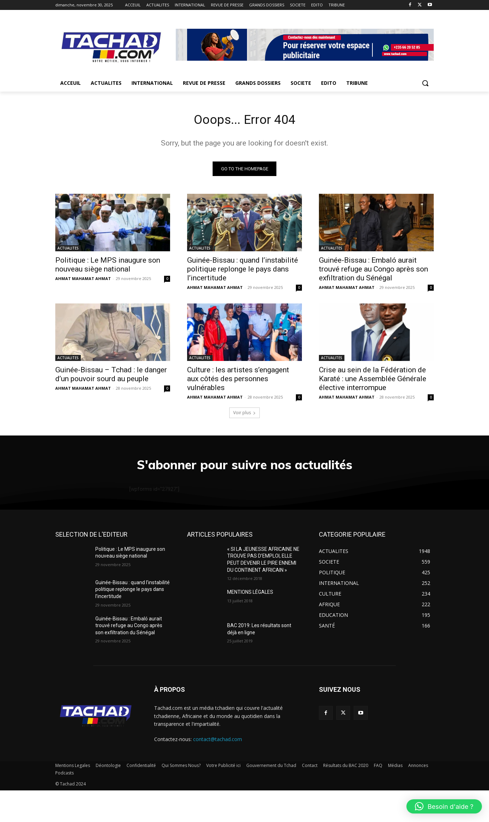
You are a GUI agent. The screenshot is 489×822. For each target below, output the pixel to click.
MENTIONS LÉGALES (250, 624)
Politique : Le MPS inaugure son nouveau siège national (107, 266)
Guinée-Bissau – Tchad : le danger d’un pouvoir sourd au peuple (111, 376)
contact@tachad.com (217, 771)
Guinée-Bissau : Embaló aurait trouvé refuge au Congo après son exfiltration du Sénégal (373, 271)
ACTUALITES (68, 250)
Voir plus (244, 415)
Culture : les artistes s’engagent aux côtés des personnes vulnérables (238, 381)
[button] (425, 83)
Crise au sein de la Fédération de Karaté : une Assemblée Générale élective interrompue (372, 381)
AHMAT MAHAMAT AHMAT (83, 280)
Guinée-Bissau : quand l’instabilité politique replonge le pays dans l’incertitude (242, 271)
